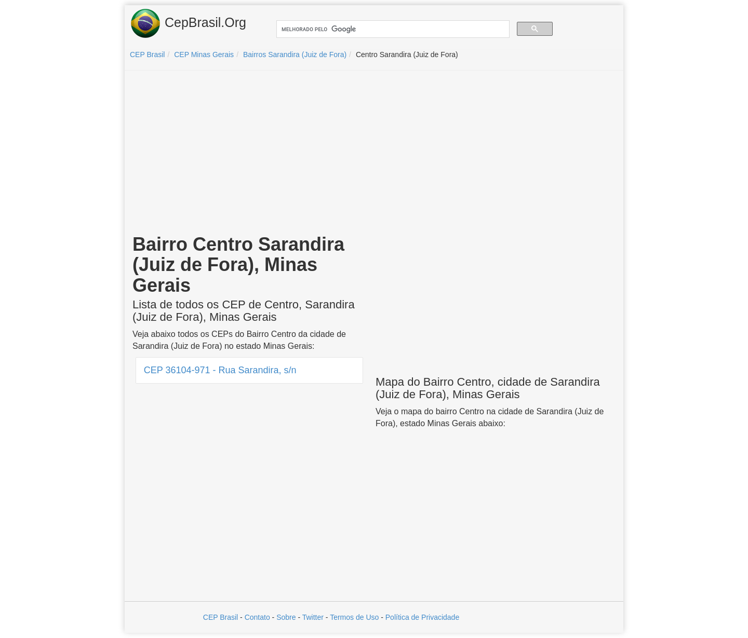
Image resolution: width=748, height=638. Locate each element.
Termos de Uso (354, 617)
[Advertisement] (374, 153)
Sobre (286, 617)
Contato (257, 617)
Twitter (313, 617)
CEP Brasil (220, 617)
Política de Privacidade (422, 617)
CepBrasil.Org (188, 23)
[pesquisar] (392, 29)
